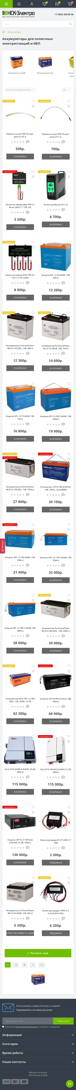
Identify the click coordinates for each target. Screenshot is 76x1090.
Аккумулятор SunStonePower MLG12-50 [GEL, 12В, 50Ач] (20, 347)
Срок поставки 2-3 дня (20, 933)
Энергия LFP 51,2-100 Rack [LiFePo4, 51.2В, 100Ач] (20, 841)
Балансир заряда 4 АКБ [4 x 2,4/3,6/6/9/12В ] (55, 912)
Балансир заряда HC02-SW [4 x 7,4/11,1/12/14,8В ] (20, 276)
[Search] (70, 24)
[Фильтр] (2, 546)
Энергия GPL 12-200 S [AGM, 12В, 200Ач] (20, 629)
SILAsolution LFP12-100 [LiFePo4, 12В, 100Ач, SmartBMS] (55, 488)
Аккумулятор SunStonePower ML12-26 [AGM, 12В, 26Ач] (20, 912)
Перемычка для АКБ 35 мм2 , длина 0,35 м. (20, 135)
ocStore (43, 1072)
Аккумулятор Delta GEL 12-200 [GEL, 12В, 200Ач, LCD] (20, 700)
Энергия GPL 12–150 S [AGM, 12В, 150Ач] (56, 559)
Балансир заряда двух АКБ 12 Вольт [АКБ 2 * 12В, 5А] (20, 206)
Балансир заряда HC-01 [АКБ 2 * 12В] (55, 841)
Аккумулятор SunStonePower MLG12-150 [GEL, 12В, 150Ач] (20, 488)
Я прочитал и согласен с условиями (32, 1026)
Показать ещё (38, 953)
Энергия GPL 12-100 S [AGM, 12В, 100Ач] (56, 417)
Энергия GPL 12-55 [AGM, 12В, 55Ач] (55, 276)
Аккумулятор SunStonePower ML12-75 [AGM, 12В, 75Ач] (56, 347)
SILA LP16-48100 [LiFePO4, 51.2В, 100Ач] (55, 770)
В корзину (20, 156)
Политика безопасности (27, 1026)
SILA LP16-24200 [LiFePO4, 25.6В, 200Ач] (20, 770)
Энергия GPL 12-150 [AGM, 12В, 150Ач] (20, 558)
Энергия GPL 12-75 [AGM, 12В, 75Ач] (20, 417)
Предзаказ (56, 862)
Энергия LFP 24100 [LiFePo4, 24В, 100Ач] (56, 700)
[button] (31, 4)
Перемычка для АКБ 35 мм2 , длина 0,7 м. (56, 135)
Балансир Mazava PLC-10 (56, 204)
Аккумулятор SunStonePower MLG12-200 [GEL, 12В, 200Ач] (56, 629)
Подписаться (63, 1021)
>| (42, 964)
